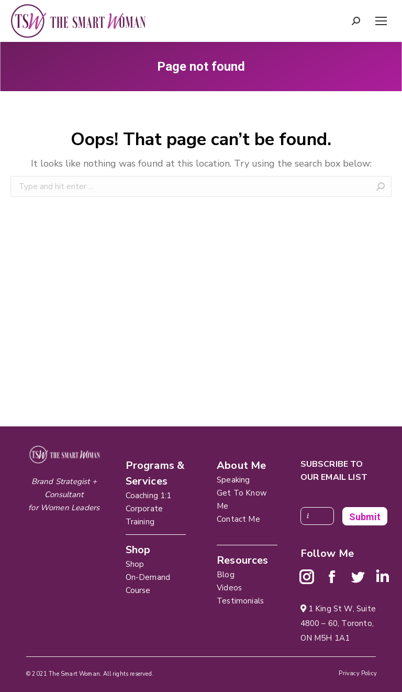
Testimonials (240, 601)
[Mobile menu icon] (381, 20)
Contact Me (238, 519)
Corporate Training (144, 515)
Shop (135, 564)
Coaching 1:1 (149, 495)
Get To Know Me (242, 499)
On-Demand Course (148, 584)
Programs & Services (155, 473)
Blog (225, 574)
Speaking (233, 480)
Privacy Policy (358, 673)
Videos (229, 588)
